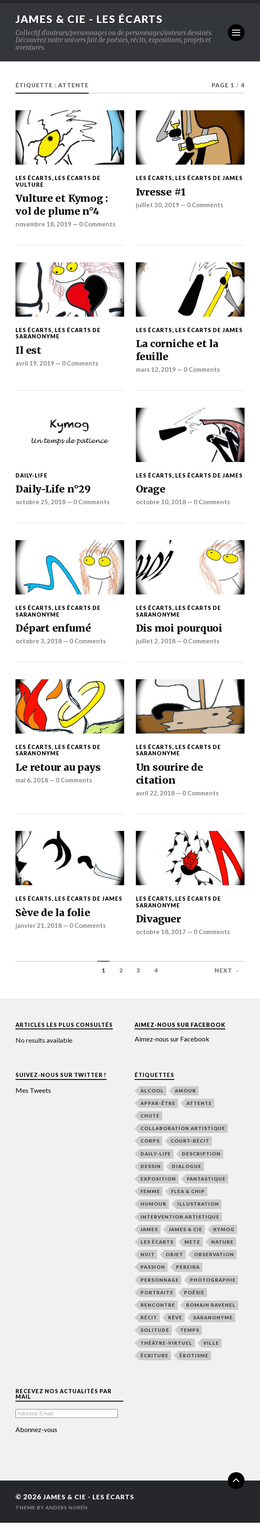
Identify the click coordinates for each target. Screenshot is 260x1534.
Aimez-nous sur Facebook (180, 1036)
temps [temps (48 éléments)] (189, 1341)
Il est (28, 353)
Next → (227, 982)
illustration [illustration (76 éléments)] (198, 1215)
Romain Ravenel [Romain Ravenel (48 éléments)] (211, 1316)
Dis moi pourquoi (181, 635)
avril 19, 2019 (35, 367)
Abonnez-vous (36, 1440)
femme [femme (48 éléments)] (150, 1203)
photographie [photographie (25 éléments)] (213, 1291)
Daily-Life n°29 (55, 495)
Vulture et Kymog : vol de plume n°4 (65, 206)
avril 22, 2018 (155, 803)
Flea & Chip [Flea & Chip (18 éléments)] (188, 1203)
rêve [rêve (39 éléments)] (175, 1329)
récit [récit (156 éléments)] (148, 1329)
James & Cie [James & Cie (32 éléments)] (185, 1241)
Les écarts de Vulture (58, 181)
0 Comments (99, 227)
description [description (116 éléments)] (201, 1165)
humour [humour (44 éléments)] (153, 1215)
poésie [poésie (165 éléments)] (194, 1304)
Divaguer (160, 930)
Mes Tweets (33, 1101)
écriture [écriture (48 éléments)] (154, 1367)
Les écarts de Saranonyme (58, 335)
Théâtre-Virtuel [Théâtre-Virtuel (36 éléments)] (166, 1354)
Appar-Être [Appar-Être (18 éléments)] (158, 1114)
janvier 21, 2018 (38, 937)
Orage (152, 495)
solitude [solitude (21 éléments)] (154, 1341)
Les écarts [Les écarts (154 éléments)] (156, 1253)
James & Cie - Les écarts (91, 19)
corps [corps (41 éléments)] (150, 1152)
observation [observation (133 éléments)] (214, 1266)
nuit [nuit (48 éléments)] (147, 1266)
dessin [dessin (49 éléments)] (150, 1177)
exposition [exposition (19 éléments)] (158, 1190)
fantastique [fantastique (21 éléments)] (206, 1190)
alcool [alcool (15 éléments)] (152, 1102)
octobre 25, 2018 (40, 508)
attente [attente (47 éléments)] (199, 1114)
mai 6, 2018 (32, 788)
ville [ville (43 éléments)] (211, 1354)
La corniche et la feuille (180, 354)
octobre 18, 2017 (161, 943)
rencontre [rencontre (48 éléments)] (157, 1316)
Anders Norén (68, 1519)
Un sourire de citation (171, 782)
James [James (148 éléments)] (149, 1241)
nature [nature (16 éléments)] (222, 1253)
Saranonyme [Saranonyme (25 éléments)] (213, 1329)
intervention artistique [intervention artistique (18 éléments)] (179, 1228)
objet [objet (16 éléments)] (174, 1266)
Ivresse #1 (162, 192)
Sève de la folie (55, 923)
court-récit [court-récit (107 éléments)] (190, 1152)
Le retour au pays (61, 775)
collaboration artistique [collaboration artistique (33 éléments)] (182, 1140)
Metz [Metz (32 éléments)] (192, 1253)
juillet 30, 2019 (157, 206)
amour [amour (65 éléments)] (185, 1102)
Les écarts (33, 178)
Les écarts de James (209, 178)
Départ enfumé (56, 635)
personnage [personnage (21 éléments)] (159, 1291)
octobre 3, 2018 (38, 649)
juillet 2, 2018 (156, 649)
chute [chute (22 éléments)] (150, 1127)
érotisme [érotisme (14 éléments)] (194, 1367)
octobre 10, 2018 (161, 508)
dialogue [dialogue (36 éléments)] (186, 1177)
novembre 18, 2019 (43, 227)
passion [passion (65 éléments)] (152, 1278)
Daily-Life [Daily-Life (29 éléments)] (155, 1165)
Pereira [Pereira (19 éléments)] (188, 1278)
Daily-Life (31, 480)
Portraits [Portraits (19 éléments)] (156, 1304)
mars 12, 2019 (156, 374)
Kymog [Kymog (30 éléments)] (224, 1241)
